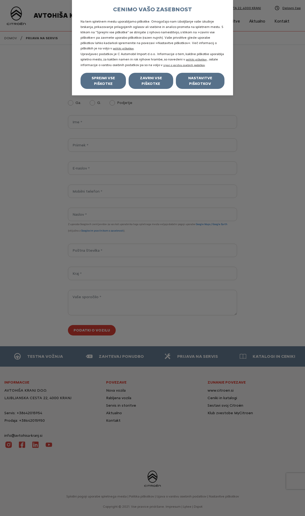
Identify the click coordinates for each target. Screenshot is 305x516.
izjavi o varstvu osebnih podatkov (184, 65)
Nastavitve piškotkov (200, 81)
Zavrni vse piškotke (151, 81)
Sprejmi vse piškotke (103, 81)
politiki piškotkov (123, 48)
